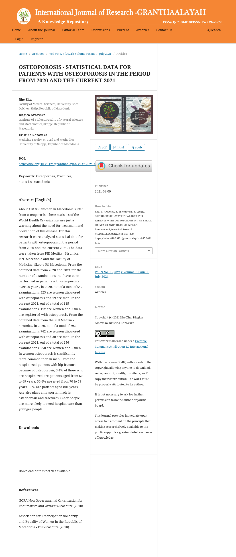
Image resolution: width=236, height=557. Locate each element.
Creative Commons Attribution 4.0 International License (121, 346)
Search (214, 30)
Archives (142, 30)
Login (19, 39)
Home (16, 30)
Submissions (101, 30)
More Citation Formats (113, 251)
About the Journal (41, 30)
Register (37, 39)
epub (138, 147)
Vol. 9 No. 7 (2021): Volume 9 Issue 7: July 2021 (80, 54)
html (120, 147)
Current (123, 30)
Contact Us (164, 30)
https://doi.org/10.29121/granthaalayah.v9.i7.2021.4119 (60, 164)
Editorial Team (73, 30)
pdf (103, 147)
